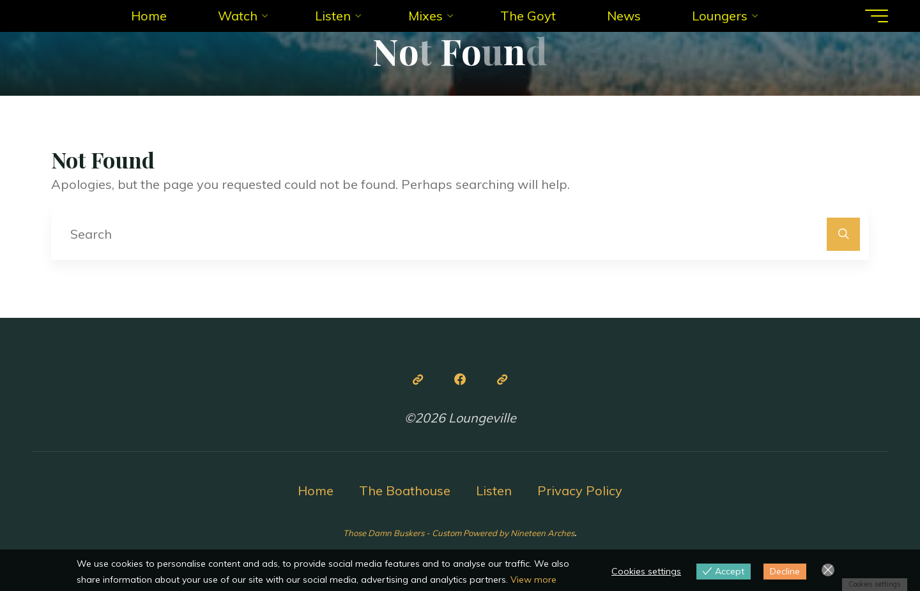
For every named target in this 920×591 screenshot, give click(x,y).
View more (533, 579)
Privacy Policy (579, 490)
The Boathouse (404, 490)
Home (316, 490)
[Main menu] (876, 16)
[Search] (843, 234)
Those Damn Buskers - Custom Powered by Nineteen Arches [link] (458, 533)
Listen (494, 490)
